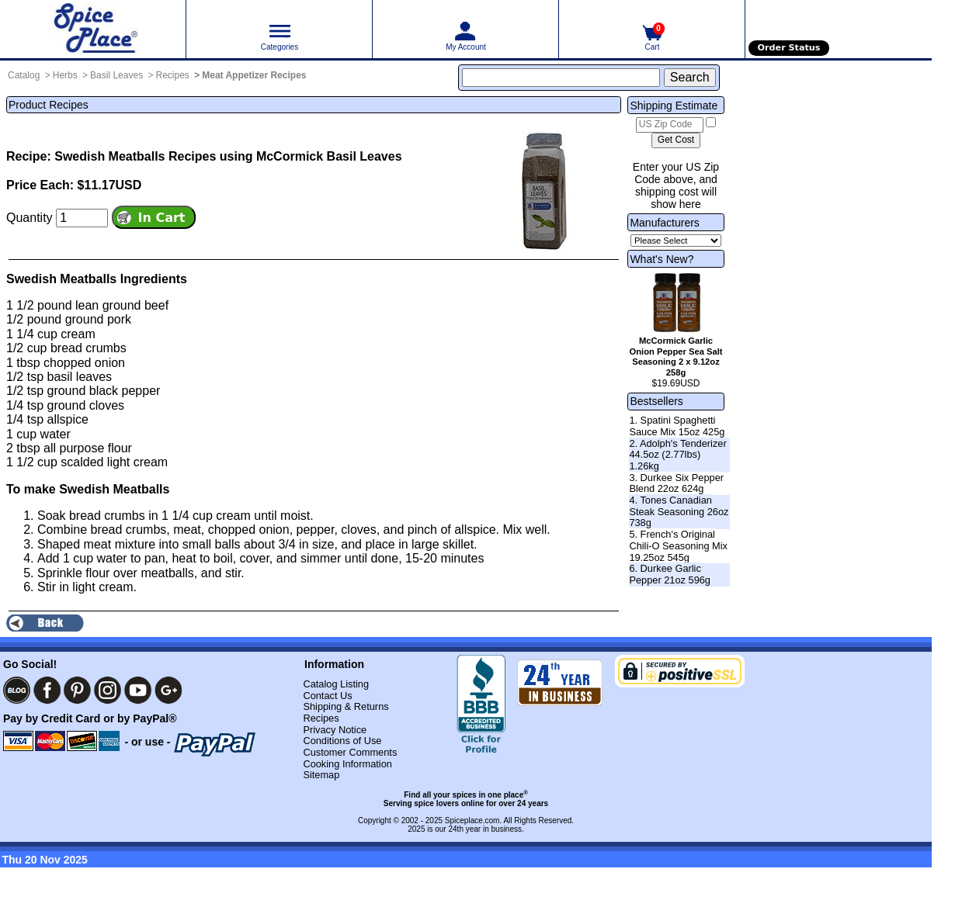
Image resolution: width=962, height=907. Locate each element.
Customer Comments (350, 752)
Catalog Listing (336, 684)
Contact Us (327, 695)
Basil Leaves (116, 75)
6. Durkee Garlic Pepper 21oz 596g (669, 574)
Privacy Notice (334, 730)
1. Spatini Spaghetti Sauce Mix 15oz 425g (676, 426)
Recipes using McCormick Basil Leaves (285, 156)
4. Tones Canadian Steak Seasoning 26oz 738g (678, 511)
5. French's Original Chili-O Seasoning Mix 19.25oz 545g (678, 545)
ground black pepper (103, 390)
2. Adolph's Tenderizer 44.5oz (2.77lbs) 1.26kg (677, 455)
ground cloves (85, 405)
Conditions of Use (342, 740)
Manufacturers (664, 222)
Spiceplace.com (472, 820)
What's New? (661, 259)
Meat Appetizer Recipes (254, 75)
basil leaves (79, 376)
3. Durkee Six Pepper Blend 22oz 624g (676, 483)
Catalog (24, 75)
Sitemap (321, 775)
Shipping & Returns (345, 706)
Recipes (172, 75)
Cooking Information (347, 764)
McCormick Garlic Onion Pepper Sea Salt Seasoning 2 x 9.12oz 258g (676, 356)
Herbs (65, 75)
